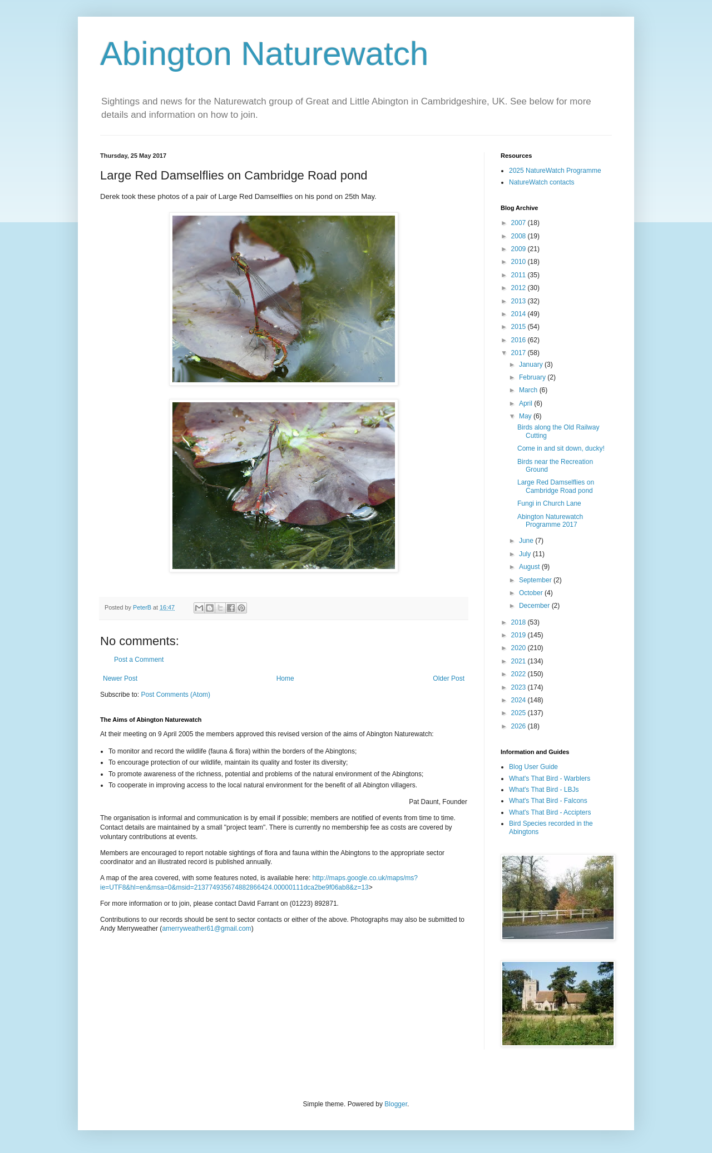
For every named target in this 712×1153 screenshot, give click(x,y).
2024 (519, 700)
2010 (519, 262)
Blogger (395, 1104)
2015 (519, 327)
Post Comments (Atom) (175, 694)
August (530, 567)
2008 (519, 236)
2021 (519, 661)
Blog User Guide (533, 767)
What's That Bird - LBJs (543, 789)
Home (285, 678)
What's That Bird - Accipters (550, 812)
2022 (519, 674)
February (533, 377)
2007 (519, 223)
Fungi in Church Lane (549, 503)
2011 (519, 275)
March (529, 390)
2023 (519, 687)
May (526, 416)
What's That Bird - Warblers (549, 778)
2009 (519, 249)
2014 (519, 314)
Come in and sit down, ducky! (561, 448)
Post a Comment (139, 659)
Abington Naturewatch (264, 53)
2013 (519, 301)
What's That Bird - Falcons (548, 801)
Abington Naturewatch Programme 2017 (550, 520)
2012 (519, 288)
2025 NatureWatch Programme (555, 170)
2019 (519, 635)
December (535, 606)
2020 (519, 648)
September (536, 580)
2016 (519, 340)
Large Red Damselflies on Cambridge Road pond (555, 486)
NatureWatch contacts (542, 182)
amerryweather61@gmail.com (206, 928)
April (526, 403)
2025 (519, 713)
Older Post (448, 678)
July (526, 554)
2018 (519, 622)
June (527, 541)
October (532, 593)
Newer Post (120, 678)
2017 (519, 353)
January (532, 364)
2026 (519, 726)
